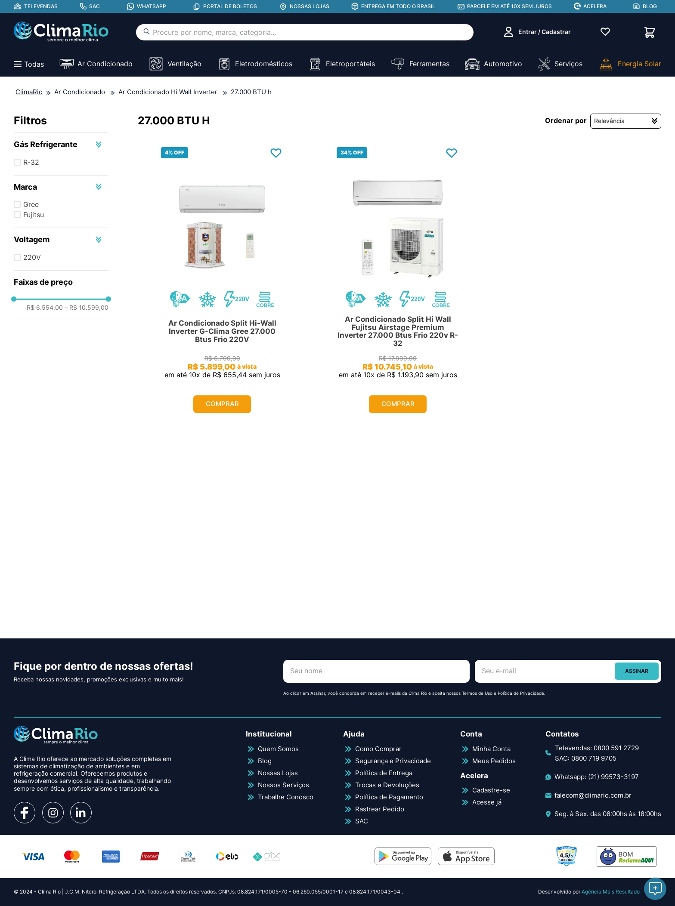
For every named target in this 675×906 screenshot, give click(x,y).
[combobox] (305, 32)
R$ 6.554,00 (45, 307)
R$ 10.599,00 (86, 307)
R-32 (31, 162)
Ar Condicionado (79, 92)
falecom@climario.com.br (593, 795)
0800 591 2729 (616, 748)
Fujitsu (33, 214)
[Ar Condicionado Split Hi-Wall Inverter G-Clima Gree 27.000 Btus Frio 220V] (222, 284)
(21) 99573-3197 (613, 777)
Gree (31, 204)
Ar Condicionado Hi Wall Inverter (167, 92)
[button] (61, 144)
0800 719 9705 (593, 758)
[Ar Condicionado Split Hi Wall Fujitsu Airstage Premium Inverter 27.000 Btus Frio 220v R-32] (398, 284)
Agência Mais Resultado (611, 892)
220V (32, 257)
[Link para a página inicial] (29, 92)
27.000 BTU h (251, 92)
